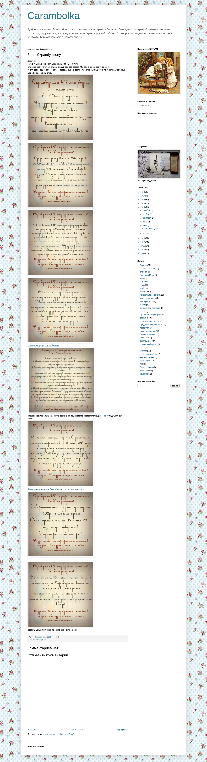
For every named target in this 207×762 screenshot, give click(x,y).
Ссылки (143, 351)
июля (145, 222)
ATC (142, 364)
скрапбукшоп (41, 640)
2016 (143, 199)
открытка (144, 318)
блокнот (143, 272)
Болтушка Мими (147, 275)
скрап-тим (144, 338)
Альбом (143, 265)
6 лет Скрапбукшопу (151, 229)
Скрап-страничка (147, 334)
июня (145, 225)
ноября (146, 214)
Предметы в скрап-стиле (151, 324)
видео (142, 278)
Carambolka (53, 15)
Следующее (33, 729)
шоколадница (146, 361)
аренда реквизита (148, 269)
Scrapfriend (145, 371)
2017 (143, 196)
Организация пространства (152, 315)
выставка (144, 282)
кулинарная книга (148, 298)
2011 (143, 246)
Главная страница (77, 729)
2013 (143, 238)
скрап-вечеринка (147, 331)
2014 (143, 207)
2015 (143, 203)
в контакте (144, 106)
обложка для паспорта (150, 308)
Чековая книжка (147, 357)
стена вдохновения (148, 354)
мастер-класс (146, 301)
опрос (142, 311)
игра (142, 285)
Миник (143, 305)
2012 (143, 242)
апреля (146, 233)
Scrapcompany (146, 367)
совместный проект (148, 344)
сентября (147, 218)
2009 (143, 253)
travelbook (144, 374)
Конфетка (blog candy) (150, 295)
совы (142, 347)
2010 (143, 249)
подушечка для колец (149, 321)
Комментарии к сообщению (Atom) (58, 734)
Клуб (142, 288)
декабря (147, 210)
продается (144, 328)
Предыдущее (121, 729)
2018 (143, 192)
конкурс (143, 291)
